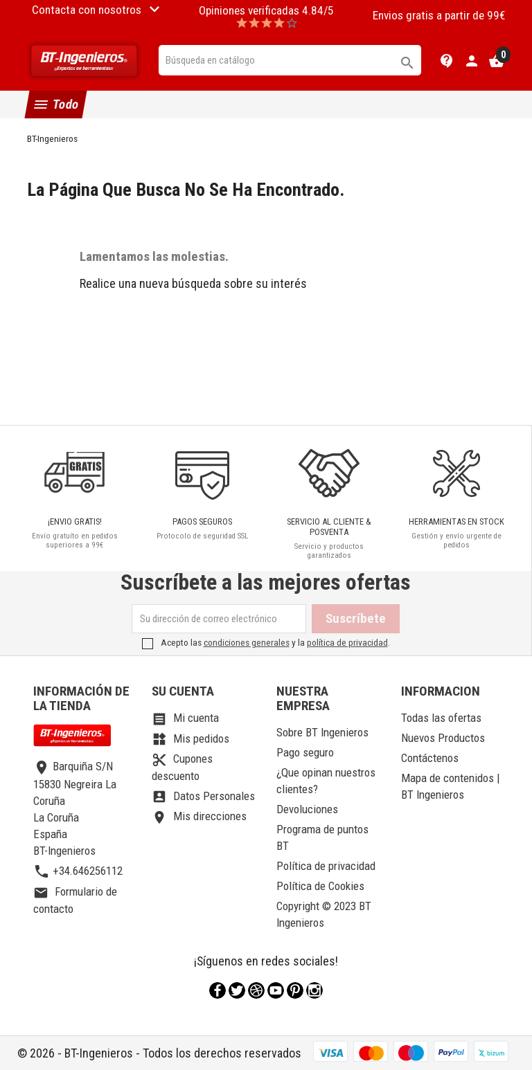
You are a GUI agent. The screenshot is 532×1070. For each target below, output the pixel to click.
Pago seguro (305, 752)
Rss (256, 990)
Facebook (217, 990)
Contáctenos (430, 758)
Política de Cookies (320, 886)
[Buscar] (290, 60)
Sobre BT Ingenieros (322, 732)
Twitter (237, 990)
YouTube (275, 990)
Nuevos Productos (443, 738)
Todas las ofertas (441, 718)
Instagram (314, 990)
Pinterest (295, 990)
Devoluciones (307, 809)
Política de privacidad (325, 866)
